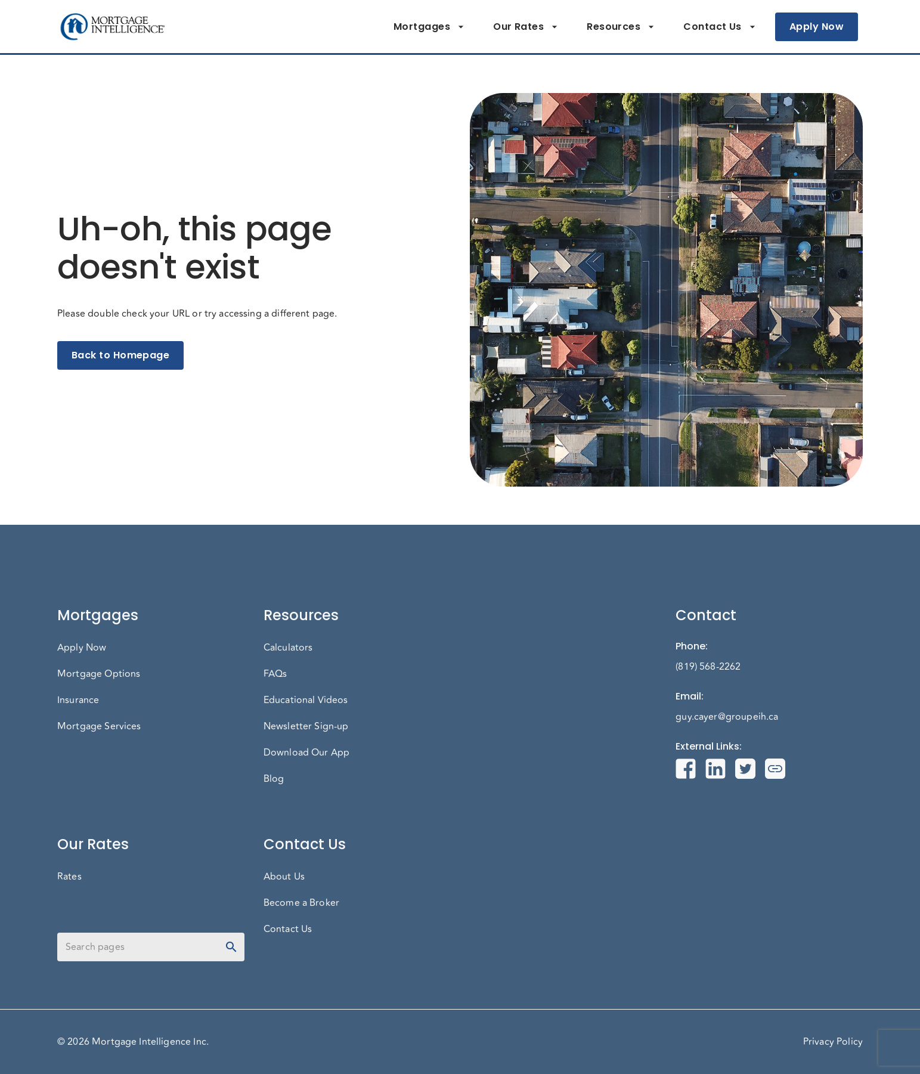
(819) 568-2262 (708, 667)
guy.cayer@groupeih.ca (727, 717)
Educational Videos (306, 700)
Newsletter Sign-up (306, 726)
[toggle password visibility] (231, 947)
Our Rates (525, 27)
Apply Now (816, 27)
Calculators (288, 647)
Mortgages (429, 27)
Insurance (78, 700)
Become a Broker (301, 903)
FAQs (275, 674)
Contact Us (719, 27)
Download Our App (306, 752)
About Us (284, 876)
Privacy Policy (833, 1042)
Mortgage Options (98, 674)
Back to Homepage (120, 355)
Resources (620, 27)
